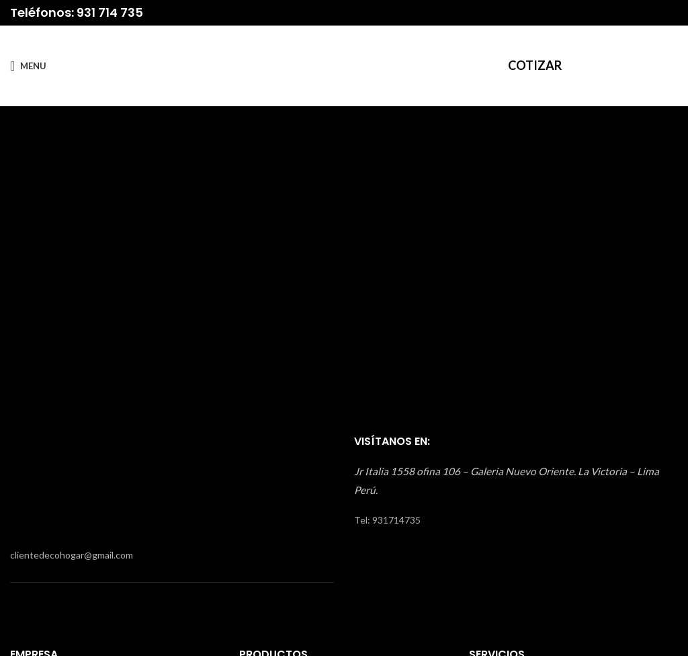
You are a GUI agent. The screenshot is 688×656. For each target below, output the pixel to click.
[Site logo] (344, 65)
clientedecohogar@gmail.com (71, 555)
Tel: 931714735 (387, 520)
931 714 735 (110, 12)
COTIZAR (535, 65)
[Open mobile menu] (28, 65)
